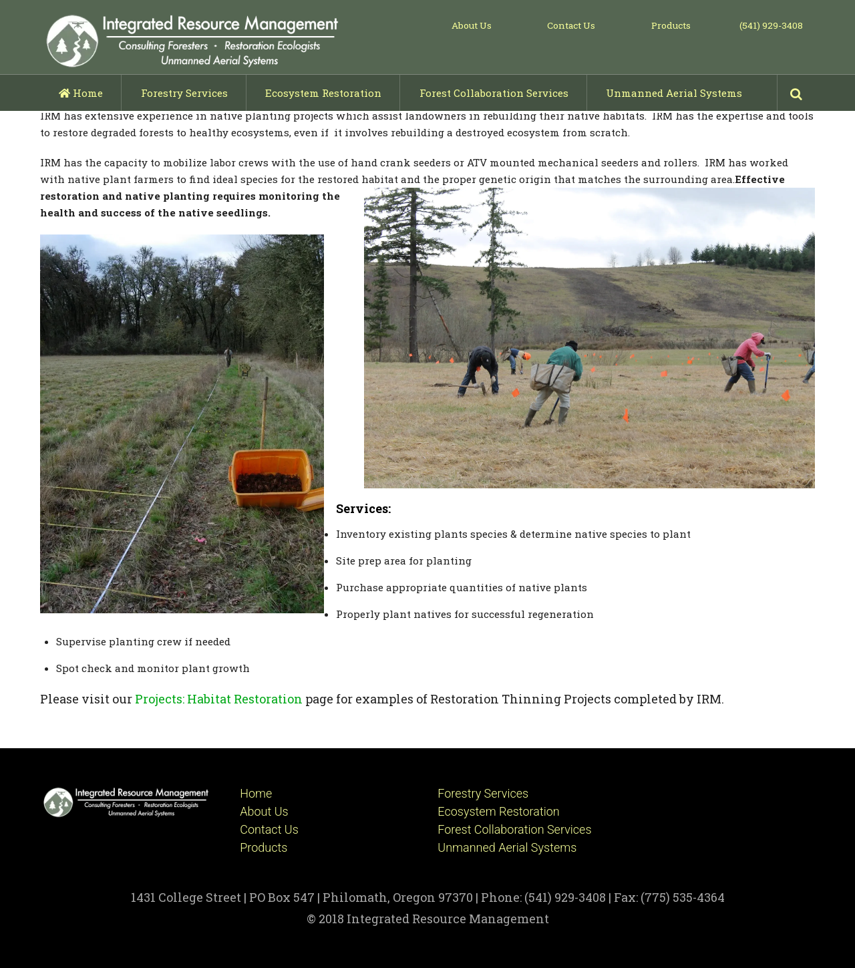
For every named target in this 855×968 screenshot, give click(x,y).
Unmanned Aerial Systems (674, 93)
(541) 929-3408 (771, 25)
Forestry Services (184, 93)
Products (671, 25)
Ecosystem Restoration (323, 93)
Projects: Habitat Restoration (219, 699)
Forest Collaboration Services (493, 93)
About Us (472, 25)
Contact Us (571, 25)
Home (81, 93)
